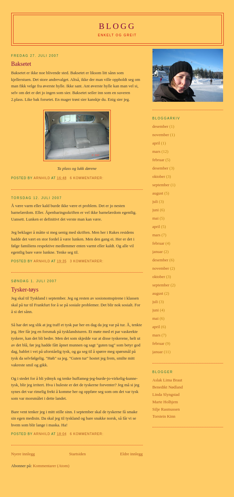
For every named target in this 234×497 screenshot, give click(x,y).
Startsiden (77, 453)
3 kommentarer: (87, 261)
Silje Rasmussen (166, 409)
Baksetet (21, 64)
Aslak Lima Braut (167, 380)
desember (160, 126)
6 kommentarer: (87, 178)
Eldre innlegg (131, 453)
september (160, 184)
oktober (158, 176)
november (160, 134)
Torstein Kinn (164, 416)
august (157, 193)
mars (156, 151)
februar (158, 159)
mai (155, 218)
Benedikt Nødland (167, 387)
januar (157, 251)
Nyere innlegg (23, 453)
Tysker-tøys (25, 289)
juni (155, 209)
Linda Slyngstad (166, 394)
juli (155, 201)
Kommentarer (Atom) (51, 465)
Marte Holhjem (165, 401)
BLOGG (117, 26)
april (156, 143)
